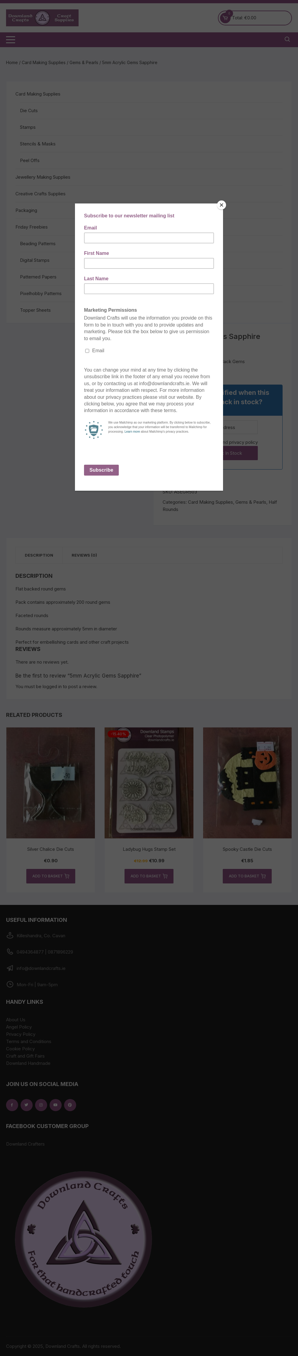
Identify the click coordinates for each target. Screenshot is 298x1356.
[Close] (221, 205)
